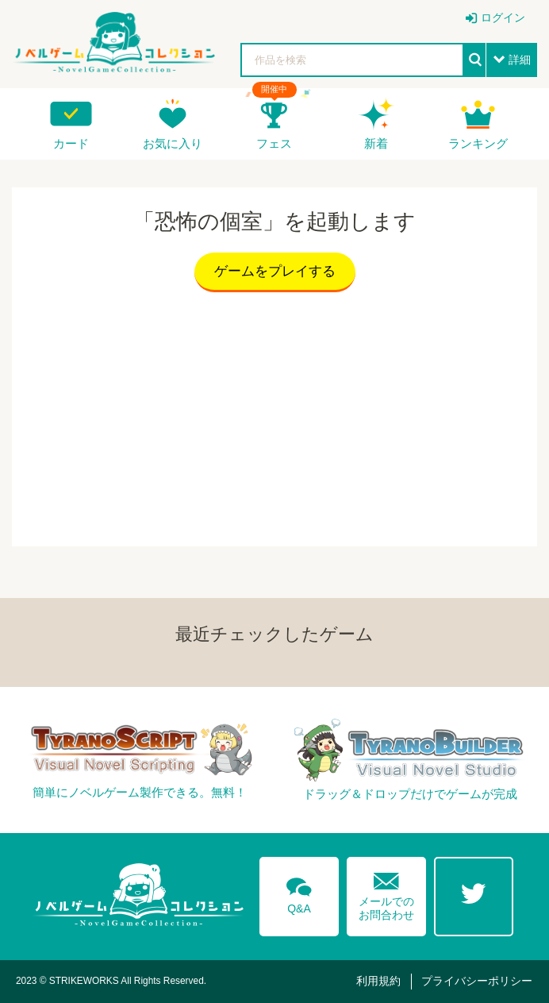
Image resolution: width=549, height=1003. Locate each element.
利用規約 (378, 980)
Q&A (299, 892)
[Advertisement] (274, 415)
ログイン (503, 17)
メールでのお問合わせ (386, 893)
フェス (274, 143)
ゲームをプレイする (275, 271)
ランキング (478, 143)
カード (71, 143)
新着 (376, 143)
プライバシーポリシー (476, 980)
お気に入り (172, 143)
